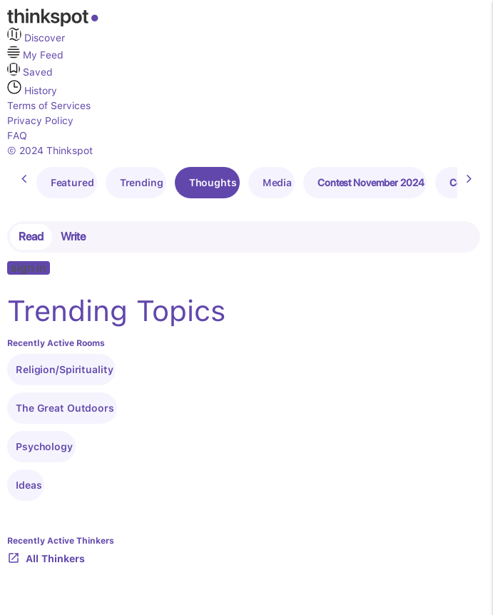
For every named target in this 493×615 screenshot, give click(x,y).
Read (31, 236)
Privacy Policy (40, 120)
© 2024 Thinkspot (50, 150)
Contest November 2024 (370, 182)
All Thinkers (46, 559)
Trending (141, 182)
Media (277, 182)
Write (73, 236)
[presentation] (23, 179)
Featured (72, 182)
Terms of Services (49, 105)
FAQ (17, 135)
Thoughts (213, 182)
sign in (28, 268)
